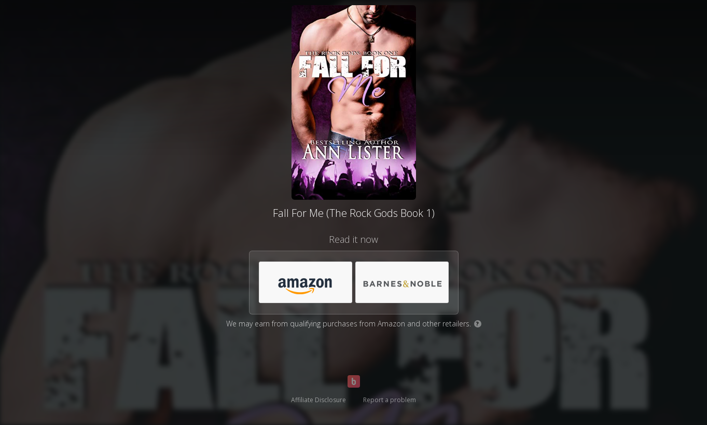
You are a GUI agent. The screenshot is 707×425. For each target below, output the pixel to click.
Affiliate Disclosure (318, 399)
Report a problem (389, 399)
